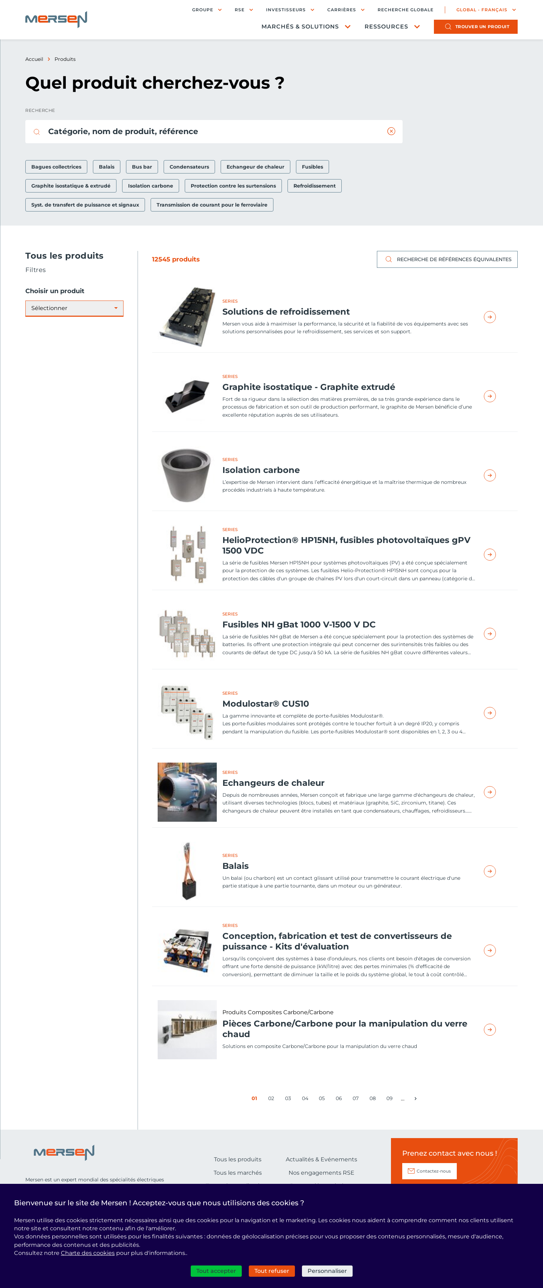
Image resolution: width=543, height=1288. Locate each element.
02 (272, 1099)
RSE (240, 9)
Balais (106, 167)
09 (390, 1099)
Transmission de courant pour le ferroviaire (212, 205)
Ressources (386, 26)
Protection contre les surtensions (233, 186)
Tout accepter (216, 1271)
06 (340, 1099)
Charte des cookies (88, 1253)
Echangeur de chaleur (255, 167)
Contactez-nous (434, 1171)
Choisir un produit (54, 291)
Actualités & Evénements (321, 1159)
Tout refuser (271, 1271)
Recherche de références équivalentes (447, 259)
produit (482, 26)
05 (323, 1099)
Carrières (341, 9)
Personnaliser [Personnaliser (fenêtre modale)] (327, 1271)
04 (306, 1099)
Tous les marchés (238, 1172)
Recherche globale (406, 9)
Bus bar (142, 167)
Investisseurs (286, 9)
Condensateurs (189, 167)
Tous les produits (237, 1159)
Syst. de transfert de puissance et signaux (85, 205)
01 (256, 1099)
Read (498, 317)
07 (357, 1099)
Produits (65, 59)
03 (289, 1099)
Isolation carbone (150, 186)
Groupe (202, 9)
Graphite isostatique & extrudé (71, 186)
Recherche (40, 110)
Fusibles (312, 167)
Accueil (34, 59)
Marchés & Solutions (300, 26)
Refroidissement (314, 186)
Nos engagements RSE (321, 1172)
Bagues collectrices (56, 167)
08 (374, 1099)
